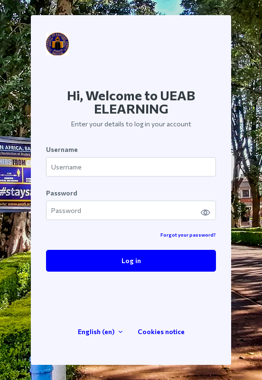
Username (62, 149)
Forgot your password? (188, 235)
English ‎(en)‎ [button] (97, 331)
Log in (131, 260)
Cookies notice (161, 331)
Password (61, 193)
